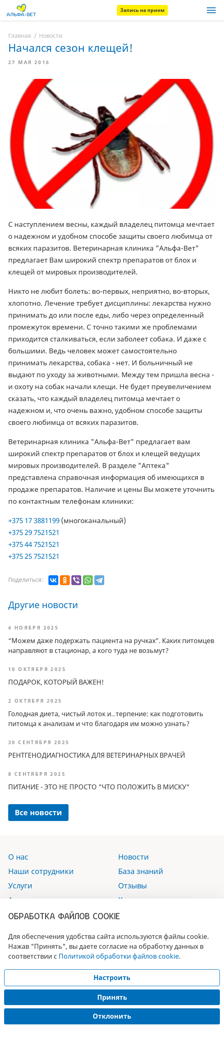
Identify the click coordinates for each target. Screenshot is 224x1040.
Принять (112, 997)
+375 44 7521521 (33, 544)
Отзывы (132, 885)
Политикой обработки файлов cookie (119, 956)
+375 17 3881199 (33, 520)
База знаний (140, 871)
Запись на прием (142, 10)
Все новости (38, 812)
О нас (18, 857)
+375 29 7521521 (33, 532)
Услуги (20, 885)
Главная (19, 35)
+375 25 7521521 (33, 556)
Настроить (112, 977)
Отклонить (112, 1016)
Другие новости (43, 604)
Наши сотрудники (41, 871)
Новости (50, 35)
